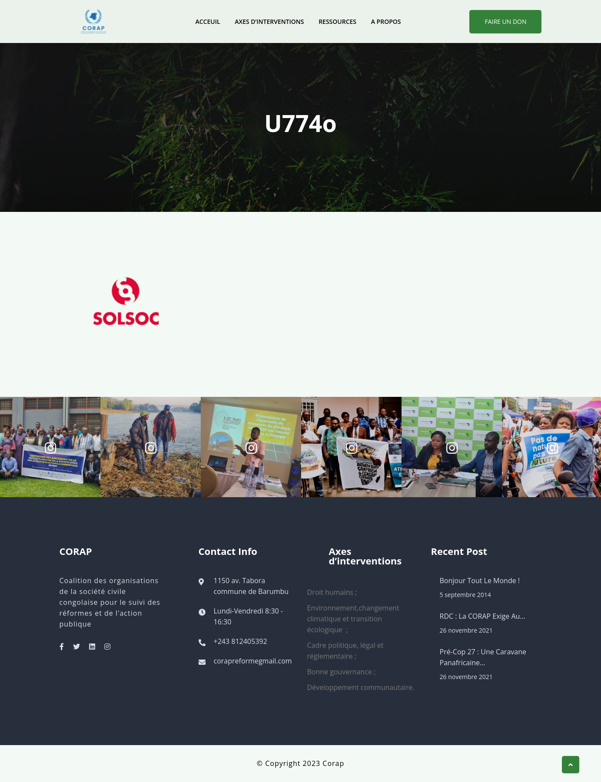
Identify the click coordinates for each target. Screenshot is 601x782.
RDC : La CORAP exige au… (482, 616)
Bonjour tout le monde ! (480, 580)
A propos (386, 21)
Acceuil (207, 21)
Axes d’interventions (269, 21)
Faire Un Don (505, 21)
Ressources (337, 21)
